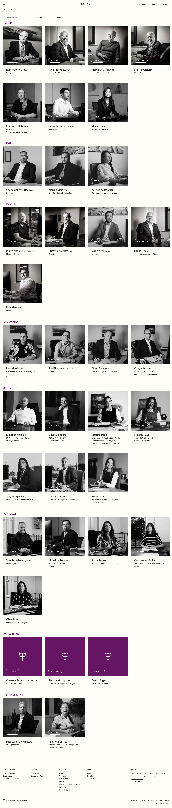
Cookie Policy (164, 801)
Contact (155, 4)
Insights (90, 773)
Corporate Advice (38, 776)
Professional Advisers (11, 779)
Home (5, 9)
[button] (22, 45)
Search (166, 4)
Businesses (7, 776)
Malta (61, 781)
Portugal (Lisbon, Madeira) (69, 784)
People (90, 776)
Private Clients (9, 773)
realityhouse (164, 804)
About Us (91, 779)
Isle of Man (63, 779)
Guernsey (63, 776)
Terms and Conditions (150, 801)
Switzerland (64, 787)
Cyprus (62, 773)
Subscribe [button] (137, 782)
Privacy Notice (135, 801)
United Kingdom (65, 790)
